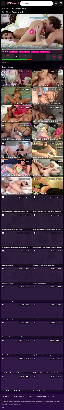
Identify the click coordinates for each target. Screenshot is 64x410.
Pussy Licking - (24, 51)
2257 (52, 396)
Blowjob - (35, 51)
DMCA (30, 396)
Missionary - (45, 51)
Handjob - (13, 51)
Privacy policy (41, 396)
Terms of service (19, 396)
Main (2, 8)
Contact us (5, 396)
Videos (7, 8)
